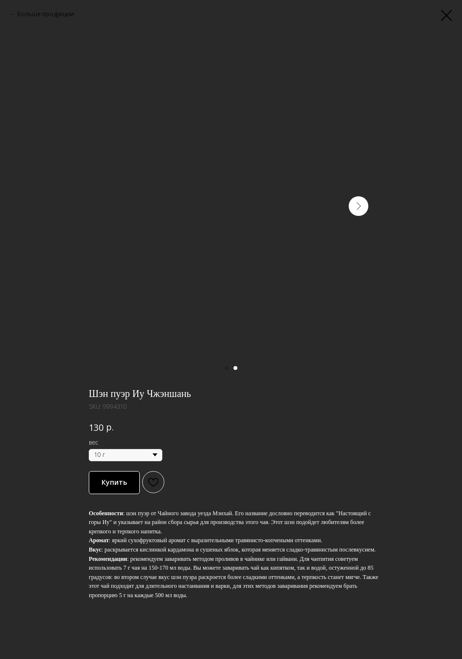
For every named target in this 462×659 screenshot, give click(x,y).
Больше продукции (45, 14)
